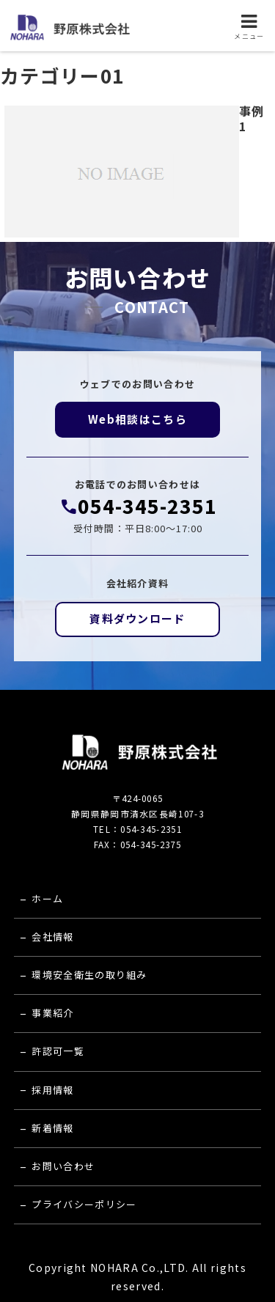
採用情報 (52, 1090)
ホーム (47, 898)
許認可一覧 (58, 1051)
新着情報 (52, 1128)
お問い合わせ (63, 1166)
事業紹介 (52, 1013)
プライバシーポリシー (84, 1204)
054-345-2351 (147, 506)
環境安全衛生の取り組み (89, 975)
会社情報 (52, 937)
